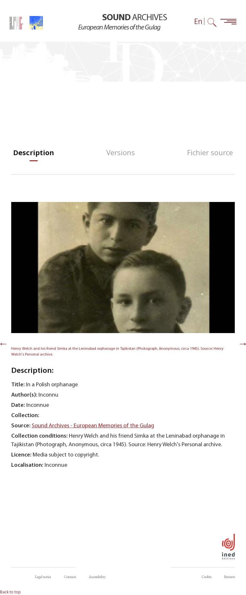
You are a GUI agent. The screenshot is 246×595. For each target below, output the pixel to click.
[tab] (33, 152)
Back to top (10, 592)
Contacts (70, 576)
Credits (206, 576)
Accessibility (97, 576)
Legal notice (43, 576)
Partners (229, 576)
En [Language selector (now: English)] (198, 21)
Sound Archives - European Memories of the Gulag (93, 426)
